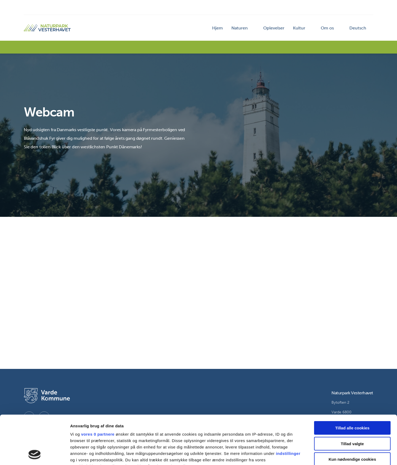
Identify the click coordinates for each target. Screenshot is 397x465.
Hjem (217, 28)
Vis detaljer (278, 454)
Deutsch (357, 28)
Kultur (299, 28)
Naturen (239, 28)
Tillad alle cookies (352, 382)
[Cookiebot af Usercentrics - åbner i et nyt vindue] (34, 455)
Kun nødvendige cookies (352, 413)
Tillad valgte (352, 398)
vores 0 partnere (97, 388)
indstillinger (288, 408)
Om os (327, 28)
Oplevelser (273, 28)
